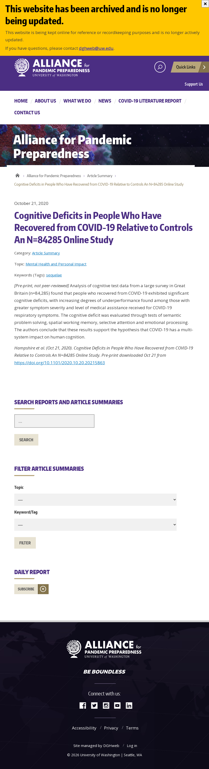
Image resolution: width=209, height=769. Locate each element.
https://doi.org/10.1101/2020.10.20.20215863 (59, 362)
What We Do (77, 101)
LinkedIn (131, 705)
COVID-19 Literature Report (150, 101)
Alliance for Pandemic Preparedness (54, 175)
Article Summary (99, 175)
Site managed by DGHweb (96, 745)
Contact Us (27, 112)
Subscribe (26, 589)
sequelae (54, 274)
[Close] (205, 4)
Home (21, 101)
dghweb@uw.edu (96, 48)
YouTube (119, 705)
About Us (45, 101)
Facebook (84, 705)
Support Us (194, 84)
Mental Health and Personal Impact (56, 263)
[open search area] (160, 67)
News (104, 101)
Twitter (96, 705)
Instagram (107, 705)
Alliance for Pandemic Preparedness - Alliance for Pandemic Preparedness (56, 68)
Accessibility (84, 728)
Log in (132, 745)
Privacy (111, 728)
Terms (132, 728)
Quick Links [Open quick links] (191, 68)
